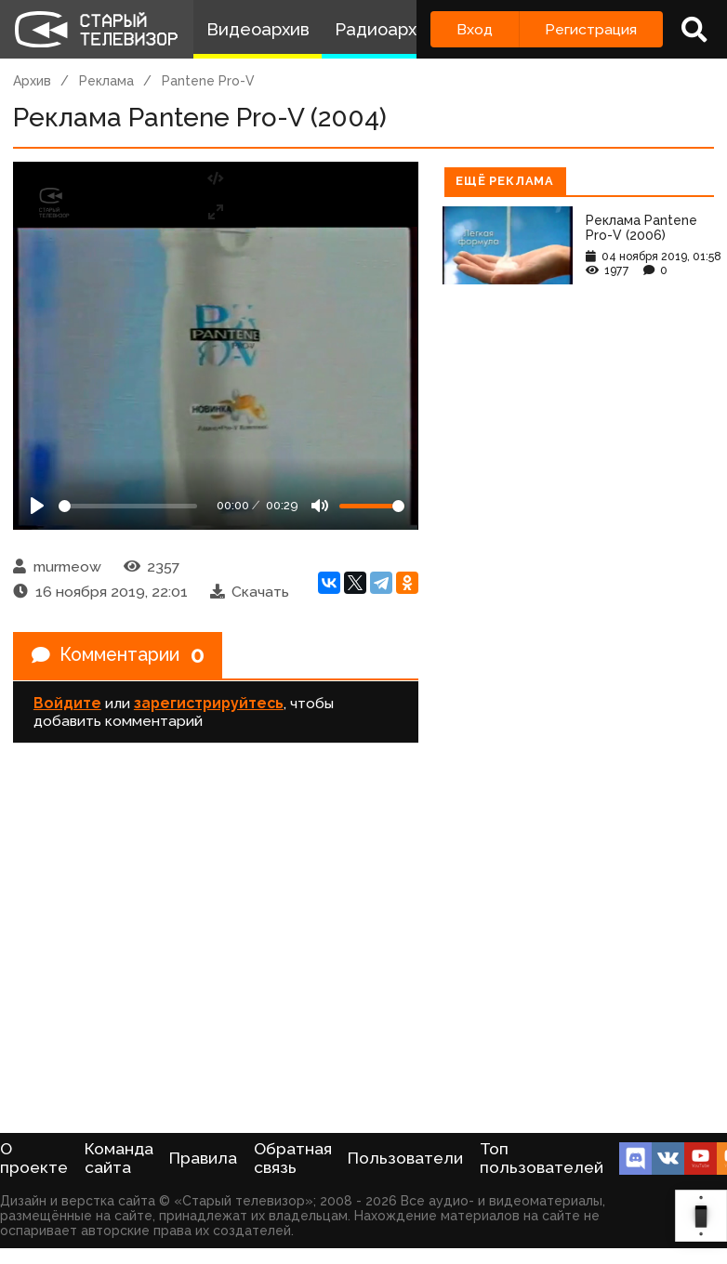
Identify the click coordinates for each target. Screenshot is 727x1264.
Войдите (67, 704)
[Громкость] (371, 506)
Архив (32, 80)
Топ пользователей (541, 1158)
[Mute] (320, 505)
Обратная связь (293, 1158)
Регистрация (591, 29)
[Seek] (128, 506)
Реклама (106, 80)
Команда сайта (119, 1158)
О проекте (34, 1158)
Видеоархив (258, 29)
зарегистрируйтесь (209, 704)
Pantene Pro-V (208, 80)
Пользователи (405, 1158)
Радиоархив (385, 29)
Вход (474, 29)
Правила (203, 1158)
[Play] (37, 505)
